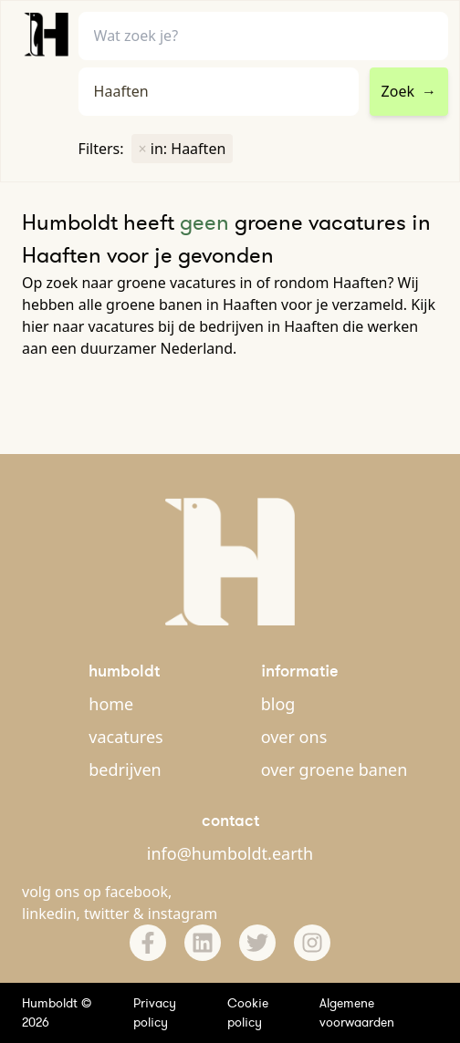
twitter (107, 914)
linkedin (49, 914)
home (111, 704)
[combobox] (218, 91)
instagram (183, 914)
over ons (294, 737)
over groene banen (334, 769)
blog (278, 704)
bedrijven (125, 769)
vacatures (125, 737)
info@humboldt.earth (230, 853)
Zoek (409, 91)
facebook (136, 892)
